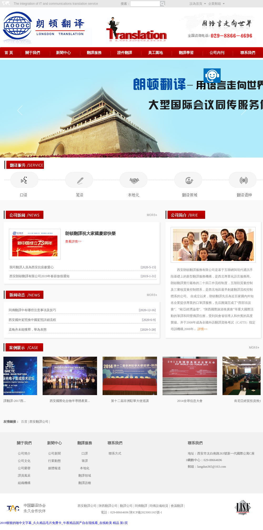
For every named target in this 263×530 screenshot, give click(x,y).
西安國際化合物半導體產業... (71, 401)
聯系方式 (115, 453)
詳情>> (203, 329)
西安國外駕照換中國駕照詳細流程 (32, 320)
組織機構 (24, 483)
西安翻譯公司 (38, 421)
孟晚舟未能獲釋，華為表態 (28, 329)
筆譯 (85, 461)
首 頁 (8, 53)
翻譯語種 (84, 483)
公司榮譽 (24, 468)
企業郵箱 (214, 4)
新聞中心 (63, 53)
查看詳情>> (73, 241)
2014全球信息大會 (191, 401)
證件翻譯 (124, 53)
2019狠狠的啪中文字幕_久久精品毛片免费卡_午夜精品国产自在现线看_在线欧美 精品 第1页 (64, 523)
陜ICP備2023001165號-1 (145, 512)
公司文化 (24, 461)
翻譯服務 (94, 53)
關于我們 (32, 53)
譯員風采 (24, 475)
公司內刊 (217, 53)
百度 (24, 421)
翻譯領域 (84, 475)
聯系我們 (247, 53)
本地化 (84, 468)
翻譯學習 (186, 53)
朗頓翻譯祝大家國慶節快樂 (90, 233)
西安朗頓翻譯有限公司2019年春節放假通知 (39, 276)
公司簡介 (24, 453)
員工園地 (155, 53)
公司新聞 (54, 453)
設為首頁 (196, 4)
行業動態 (54, 461)
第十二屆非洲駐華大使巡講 (131, 401)
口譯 (85, 453)
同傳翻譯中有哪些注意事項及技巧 (32, 310)
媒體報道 (54, 468)
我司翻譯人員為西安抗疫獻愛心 (31, 267)
